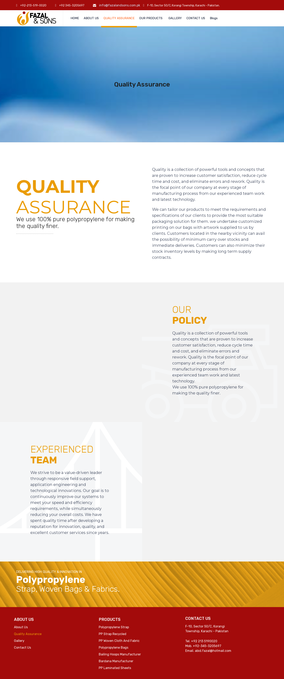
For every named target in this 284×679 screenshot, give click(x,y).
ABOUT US (91, 18)
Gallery (19, 641)
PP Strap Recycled (112, 634)
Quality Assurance (28, 634)
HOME (75, 18)
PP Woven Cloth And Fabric (119, 641)
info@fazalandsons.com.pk (119, 5)
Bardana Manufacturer (116, 661)
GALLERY (175, 18)
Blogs (214, 18)
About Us (21, 627)
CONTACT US (195, 18)
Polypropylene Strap (114, 627)
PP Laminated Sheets (115, 668)
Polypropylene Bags (113, 647)
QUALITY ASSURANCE (119, 18)
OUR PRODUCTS (150, 18)
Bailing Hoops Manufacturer (120, 654)
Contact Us (22, 647)
